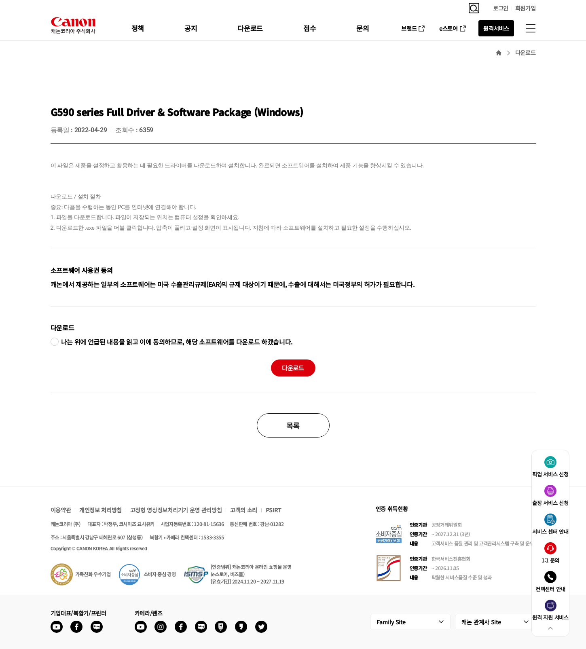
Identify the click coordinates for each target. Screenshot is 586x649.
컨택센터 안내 (550, 589)
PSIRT (273, 510)
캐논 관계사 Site (481, 622)
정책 (137, 28)
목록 (293, 425)
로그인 (500, 8)
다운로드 (250, 28)
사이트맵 (530, 28)
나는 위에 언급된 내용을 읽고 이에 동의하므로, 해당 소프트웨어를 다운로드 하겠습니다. (177, 342)
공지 (190, 28)
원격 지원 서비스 (550, 617)
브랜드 (409, 28)
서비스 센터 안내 (550, 531)
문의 (362, 28)
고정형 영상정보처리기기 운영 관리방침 (176, 510)
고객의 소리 (243, 510)
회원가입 (525, 8)
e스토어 (448, 28)
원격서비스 (496, 28)
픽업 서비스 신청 (550, 474)
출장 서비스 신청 (550, 503)
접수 (309, 28)
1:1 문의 (550, 560)
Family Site (391, 622)
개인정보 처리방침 (100, 510)
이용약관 (61, 510)
